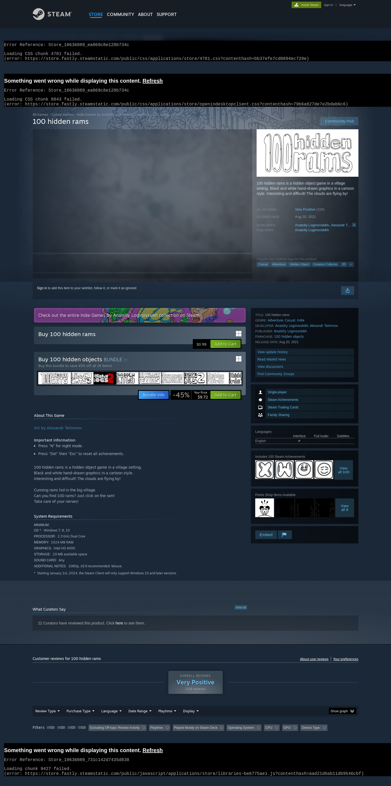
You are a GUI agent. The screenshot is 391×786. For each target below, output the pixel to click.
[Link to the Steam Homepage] (56, 18)
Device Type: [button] (311, 734)
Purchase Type (78, 717)
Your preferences (345, 665)
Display (189, 717)
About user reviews (314, 665)
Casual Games (63, 121)
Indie (300, 468)
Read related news (271, 507)
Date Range (137, 717)
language (345, 5)
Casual (263, 270)
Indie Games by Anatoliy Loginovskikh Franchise (113, 121)
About (145, 14)
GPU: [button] (287, 734)
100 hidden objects (289, 485)
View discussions (270, 515)
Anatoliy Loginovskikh (312, 232)
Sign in (42, 295)
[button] (225, 350)
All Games (40, 121)
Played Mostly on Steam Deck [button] (195, 734)
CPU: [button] (269, 734)
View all (241, 614)
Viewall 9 (345, 438)
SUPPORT (167, 14)
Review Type (45, 717)
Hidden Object (299, 270)
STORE (96, 14)
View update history (272, 500)
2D (344, 270)
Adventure (279, 270)
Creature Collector (325, 270)
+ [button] (351, 270)
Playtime (165, 717)
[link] (190, 401)
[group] (195, 734)
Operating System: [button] (241, 734)
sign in (328, 5)
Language (109, 717)
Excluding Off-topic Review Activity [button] (115, 734)
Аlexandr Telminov (345, 232)
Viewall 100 (343, 400)
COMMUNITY (120, 14)
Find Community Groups (275, 522)
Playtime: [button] (156, 734)
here (119, 629)
